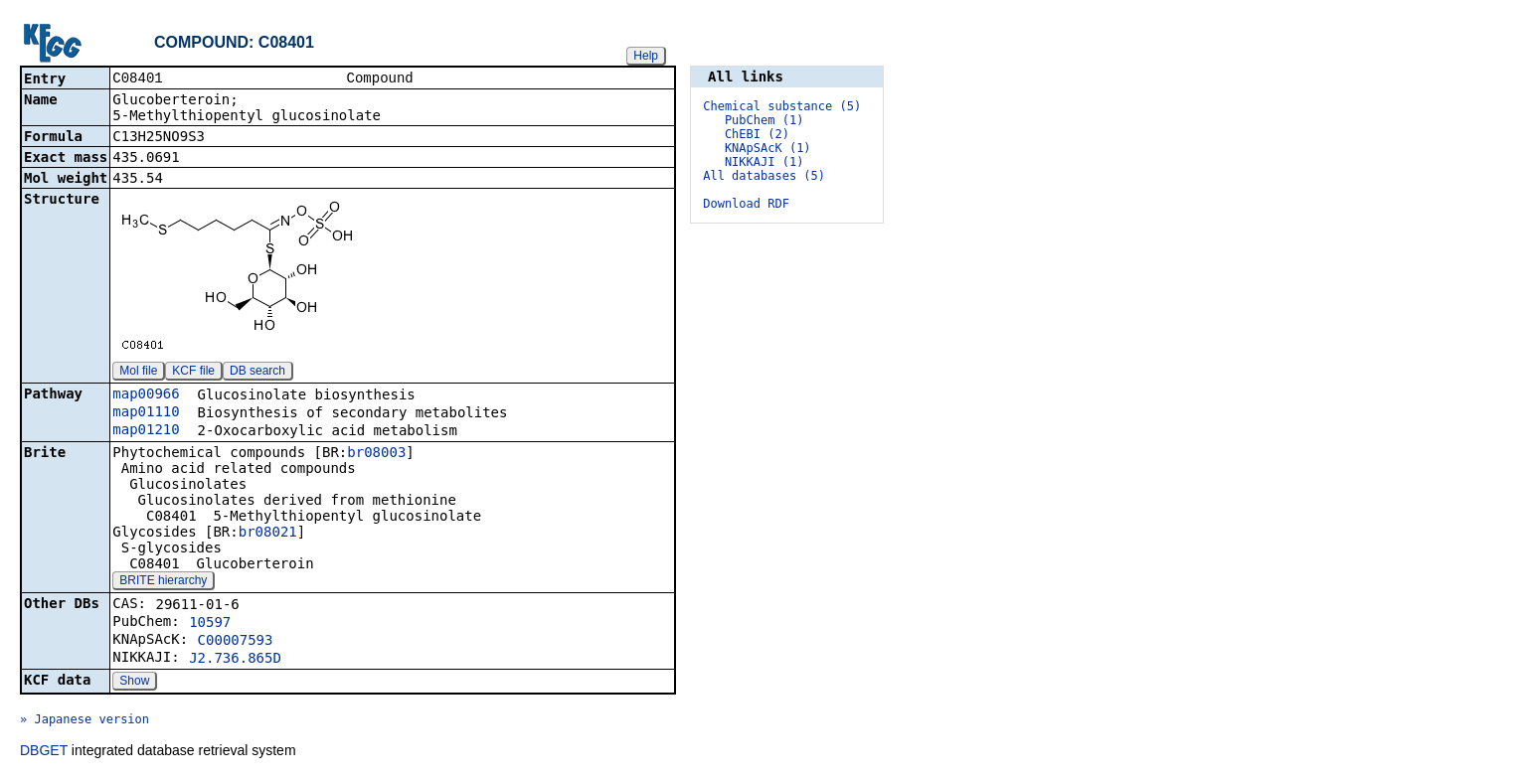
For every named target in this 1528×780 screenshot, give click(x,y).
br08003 (376, 454)
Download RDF (746, 204)
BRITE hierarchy (163, 582)
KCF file (193, 373)
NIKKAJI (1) (764, 162)
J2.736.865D (235, 660)
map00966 (145, 395)
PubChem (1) (764, 120)
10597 (210, 624)
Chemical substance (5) (782, 106)
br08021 (268, 534)
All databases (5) (764, 176)
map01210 (145, 431)
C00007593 (235, 642)
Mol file (138, 373)
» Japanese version (84, 721)
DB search (257, 373)
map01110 (145, 413)
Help (645, 56)
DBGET (44, 752)
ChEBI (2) (757, 134)
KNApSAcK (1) (768, 148)
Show (134, 683)
